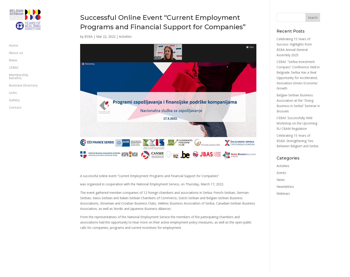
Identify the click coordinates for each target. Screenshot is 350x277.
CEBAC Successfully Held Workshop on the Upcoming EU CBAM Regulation (297, 123)
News (13, 60)
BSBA (88, 36)
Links (13, 93)
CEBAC (14, 68)
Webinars (283, 193)
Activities (125, 36)
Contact (15, 108)
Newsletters (285, 186)
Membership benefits (18, 76)
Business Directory (23, 85)
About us (16, 53)
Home (13, 46)
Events (281, 173)
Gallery (14, 100)
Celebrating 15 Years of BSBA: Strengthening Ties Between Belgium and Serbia (297, 140)
